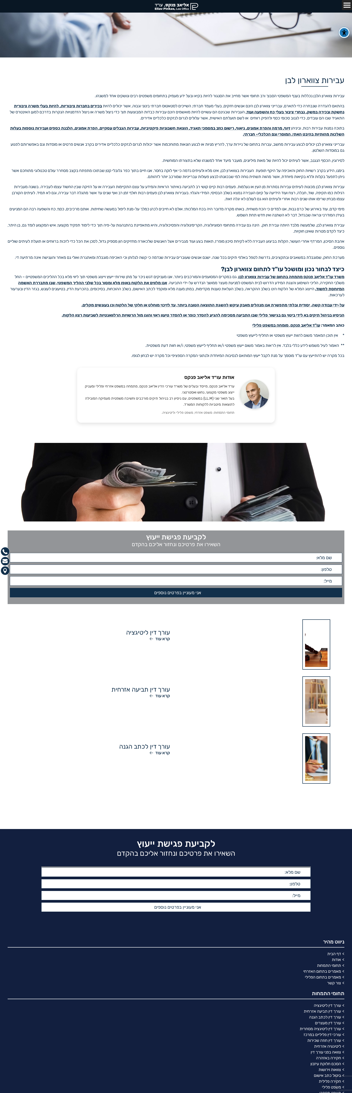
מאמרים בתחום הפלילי (323, 977)
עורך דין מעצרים (328, 1022)
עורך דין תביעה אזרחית (322, 1011)
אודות (336, 959)
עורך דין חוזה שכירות (324, 1040)
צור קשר (334, 983)
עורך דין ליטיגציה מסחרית (320, 1028)
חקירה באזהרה (328, 1058)
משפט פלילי (331, 1087)
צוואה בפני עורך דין (326, 1052)
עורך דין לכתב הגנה (325, 1017)
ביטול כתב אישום (327, 1075)
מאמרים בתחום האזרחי (322, 971)
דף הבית (334, 953)
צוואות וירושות (330, 1069)
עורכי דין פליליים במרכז (322, 1034)
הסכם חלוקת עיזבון (325, 1063)
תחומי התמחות (329, 965)
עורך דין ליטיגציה (327, 1005)
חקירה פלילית (330, 1081)
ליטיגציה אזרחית (327, 1046)
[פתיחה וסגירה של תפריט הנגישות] (344, 32)
